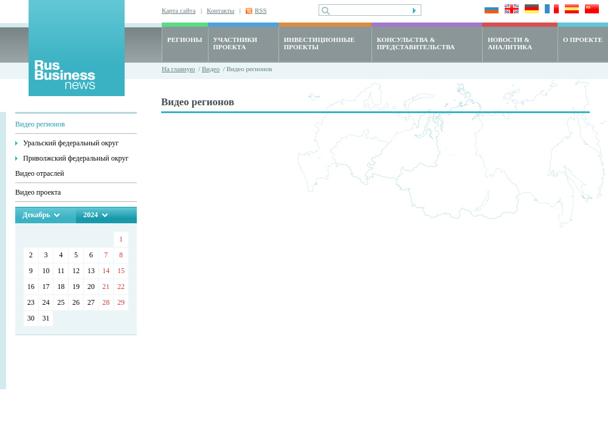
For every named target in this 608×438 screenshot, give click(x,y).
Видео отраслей (39, 173)
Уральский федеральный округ (71, 143)
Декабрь (36, 214)
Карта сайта (179, 10)
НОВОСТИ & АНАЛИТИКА (510, 43)
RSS (261, 10)
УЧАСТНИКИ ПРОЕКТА (235, 43)
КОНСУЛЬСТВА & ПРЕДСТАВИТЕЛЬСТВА (416, 43)
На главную (178, 68)
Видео (210, 68)
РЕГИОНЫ (184, 39)
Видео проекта (38, 192)
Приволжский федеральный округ (75, 158)
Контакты (220, 10)
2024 (90, 214)
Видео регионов (40, 124)
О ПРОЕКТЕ (583, 39)
